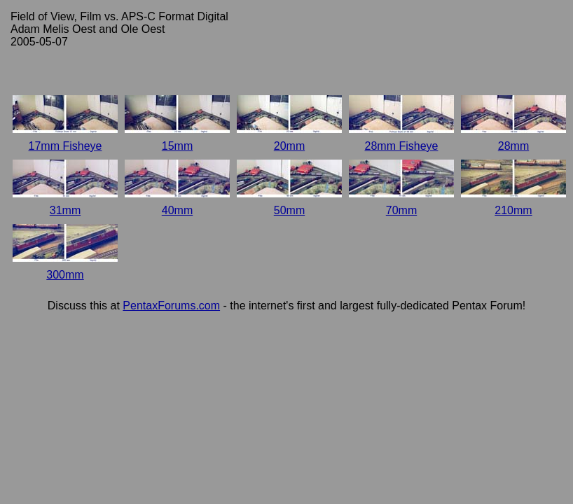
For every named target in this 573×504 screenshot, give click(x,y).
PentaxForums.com (171, 306)
